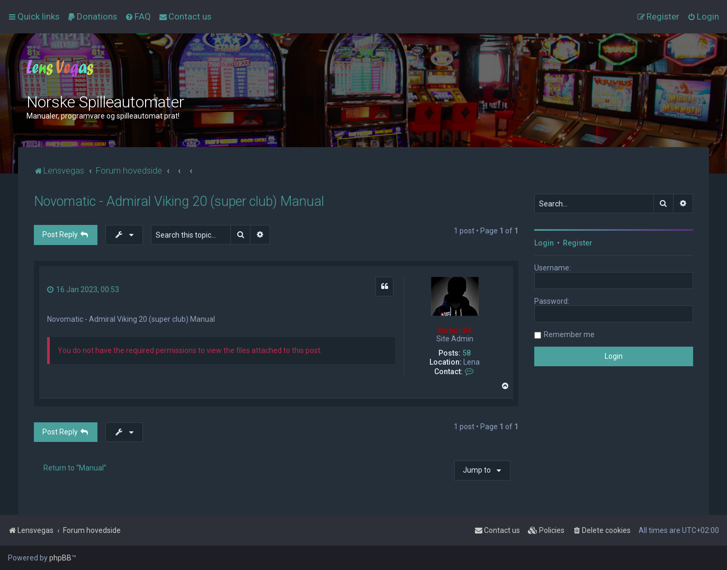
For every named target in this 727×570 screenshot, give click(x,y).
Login (544, 243)
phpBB (60, 558)
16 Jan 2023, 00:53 (83, 289)
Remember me (569, 334)
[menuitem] (92, 16)
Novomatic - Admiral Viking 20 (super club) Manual (179, 201)
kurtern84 (454, 330)
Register (578, 243)
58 (466, 353)
